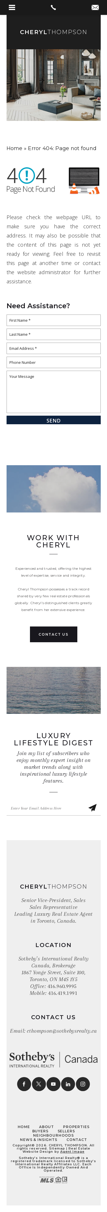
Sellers (66, 1131)
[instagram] (83, 1084)
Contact (76, 1140)
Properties (76, 1127)
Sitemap (57, 1148)
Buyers (40, 1131)
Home (24, 1127)
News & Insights (38, 1140)
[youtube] (53, 1084)
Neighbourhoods (53, 1135)
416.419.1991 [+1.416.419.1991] (62, 993)
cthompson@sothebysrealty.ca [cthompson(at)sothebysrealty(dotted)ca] (62, 1031)
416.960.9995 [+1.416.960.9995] (62, 986)
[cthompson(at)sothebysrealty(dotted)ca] (95, 8)
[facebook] (24, 1084)
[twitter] (39, 1084)
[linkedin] (68, 1084)
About (46, 1127)
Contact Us (53, 634)
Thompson (53, 32)
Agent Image (72, 1152)
